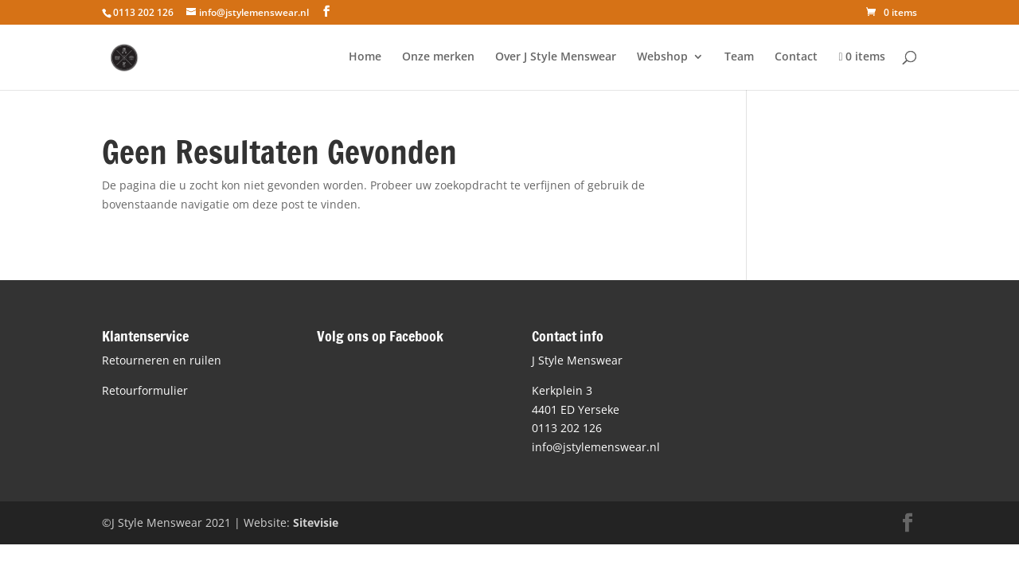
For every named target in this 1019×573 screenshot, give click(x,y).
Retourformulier (145, 390)
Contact (796, 57)
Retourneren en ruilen (161, 360)
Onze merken (438, 57)
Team (739, 57)
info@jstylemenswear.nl (596, 446)
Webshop (662, 57)
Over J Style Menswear (555, 57)
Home (365, 57)
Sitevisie (315, 522)
